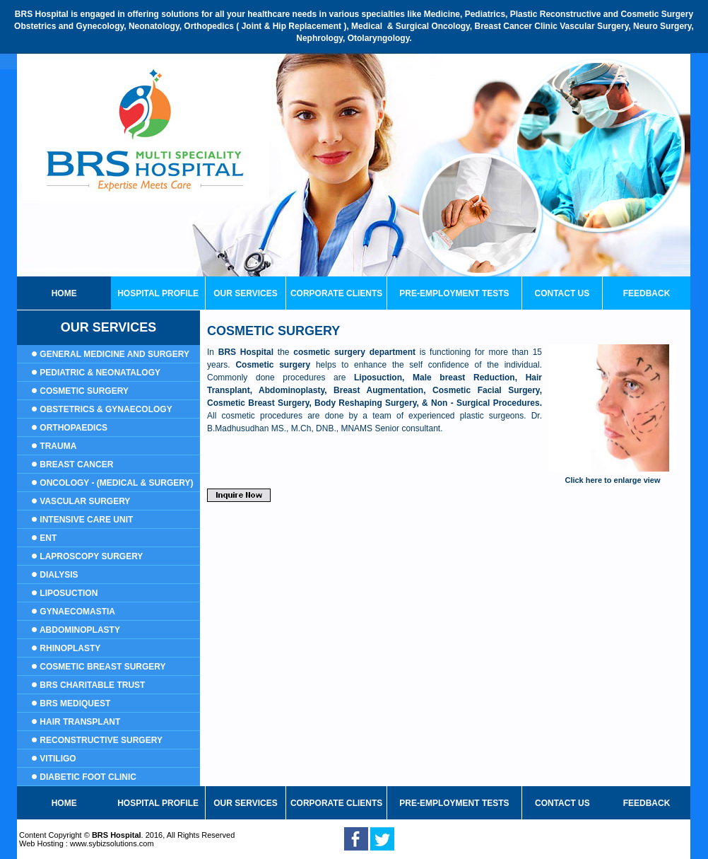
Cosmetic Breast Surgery (102, 667)
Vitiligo (58, 759)
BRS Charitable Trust (92, 685)
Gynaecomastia (77, 612)
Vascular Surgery (85, 501)
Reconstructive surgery (101, 740)
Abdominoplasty (80, 630)
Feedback (647, 293)
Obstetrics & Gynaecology (106, 409)
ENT (48, 538)
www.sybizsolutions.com (112, 843)
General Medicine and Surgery (114, 354)
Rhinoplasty (70, 648)
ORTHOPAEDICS (73, 428)
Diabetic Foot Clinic (88, 777)
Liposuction (69, 593)
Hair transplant (80, 722)
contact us (561, 293)
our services (245, 293)
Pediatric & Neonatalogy (98, 373)
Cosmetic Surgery (84, 391)
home (64, 293)
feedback (647, 803)
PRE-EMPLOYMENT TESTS (454, 293)
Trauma (58, 446)
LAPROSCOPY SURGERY (91, 556)
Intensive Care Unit (86, 520)
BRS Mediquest (75, 703)
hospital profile (158, 803)
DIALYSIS (57, 575)
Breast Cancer (75, 464)
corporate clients (336, 293)
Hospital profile (158, 293)
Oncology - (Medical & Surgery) (116, 483)
